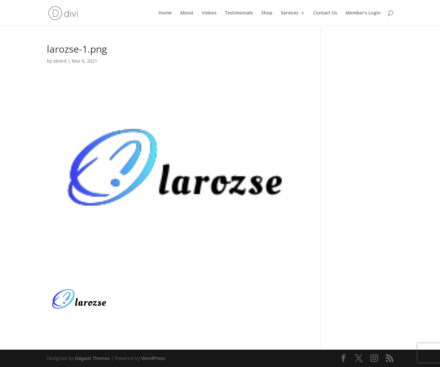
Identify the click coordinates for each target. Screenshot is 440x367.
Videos (209, 13)
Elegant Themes (92, 358)
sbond (60, 61)
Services (289, 13)
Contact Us (325, 13)
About (187, 13)
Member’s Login (363, 13)
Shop (266, 13)
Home (165, 13)
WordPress (153, 358)
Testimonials (239, 13)
